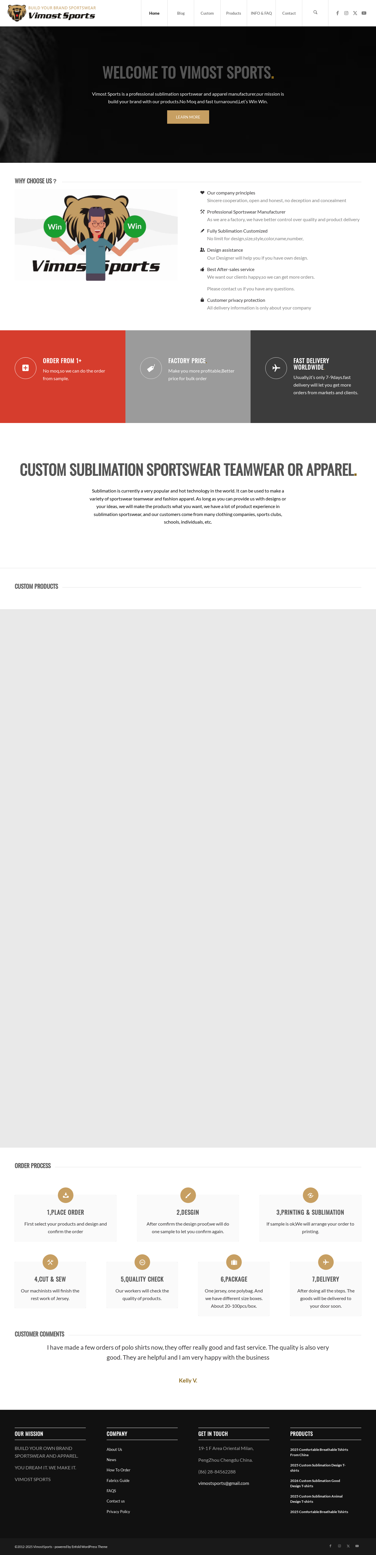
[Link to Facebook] (337, 13)
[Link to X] (355, 13)
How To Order (118, 1470)
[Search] (315, 13)
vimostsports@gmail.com (223, 1483)
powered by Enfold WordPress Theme (81, 1547)
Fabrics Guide (118, 1480)
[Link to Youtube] (364, 13)
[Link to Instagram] (346, 13)
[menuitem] (154, 13)
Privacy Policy (118, 1511)
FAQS (111, 1490)
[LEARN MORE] (188, 117)
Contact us (116, 1501)
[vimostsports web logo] (52, 13)
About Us (114, 1449)
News (111, 1459)
